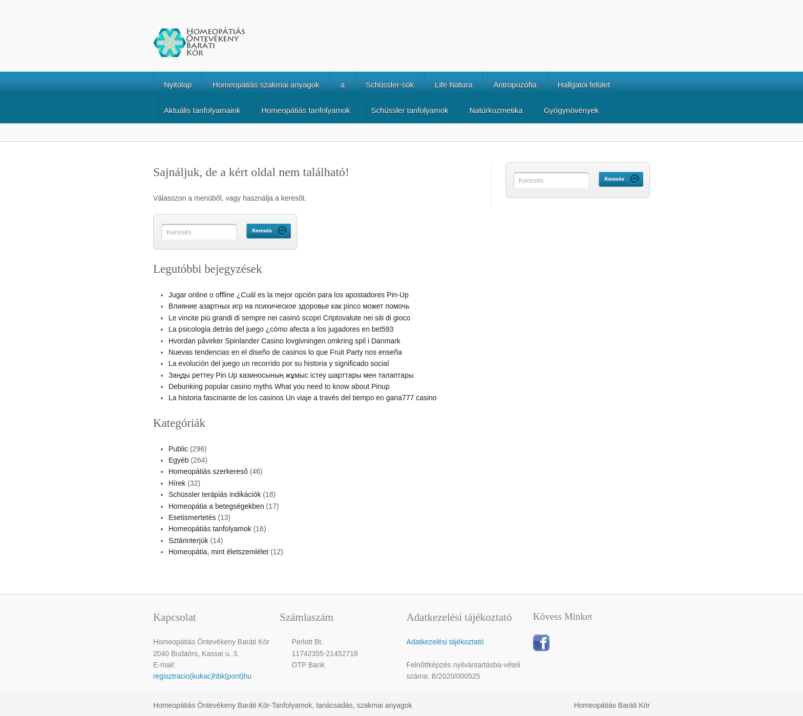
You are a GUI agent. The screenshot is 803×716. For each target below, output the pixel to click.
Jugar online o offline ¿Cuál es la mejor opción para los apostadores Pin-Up (288, 295)
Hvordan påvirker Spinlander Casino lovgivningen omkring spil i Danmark (284, 341)
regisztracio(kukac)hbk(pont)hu (202, 676)
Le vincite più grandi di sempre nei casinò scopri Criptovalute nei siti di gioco (289, 318)
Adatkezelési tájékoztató (445, 642)
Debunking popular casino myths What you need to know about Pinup (279, 386)
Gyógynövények (571, 110)
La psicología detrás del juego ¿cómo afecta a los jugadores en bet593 (281, 329)
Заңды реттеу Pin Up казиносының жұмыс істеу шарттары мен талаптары (291, 375)
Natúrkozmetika (495, 110)
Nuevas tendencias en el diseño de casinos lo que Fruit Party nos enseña (285, 352)
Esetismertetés (192, 517)
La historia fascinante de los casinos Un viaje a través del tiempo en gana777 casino (302, 398)
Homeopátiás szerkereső (208, 471)
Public (178, 449)
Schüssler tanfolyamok (410, 110)
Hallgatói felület (584, 84)
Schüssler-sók (390, 84)
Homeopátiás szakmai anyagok (266, 84)
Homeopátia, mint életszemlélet (218, 552)
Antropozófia (514, 84)
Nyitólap (178, 84)
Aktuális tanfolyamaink (202, 110)
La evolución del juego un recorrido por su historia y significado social (278, 363)
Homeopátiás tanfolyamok (305, 110)
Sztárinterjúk (188, 540)
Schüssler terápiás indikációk (214, 494)
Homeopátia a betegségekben (216, 506)
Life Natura (453, 84)
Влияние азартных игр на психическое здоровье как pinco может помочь (289, 306)
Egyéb (178, 460)
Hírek (176, 483)
